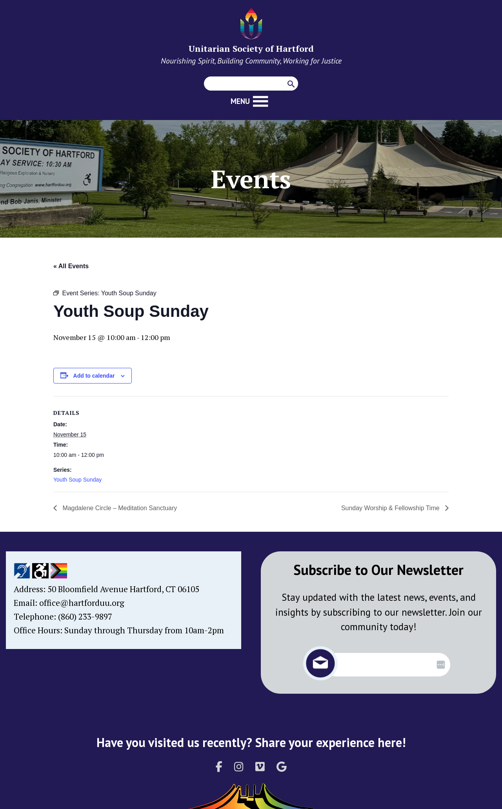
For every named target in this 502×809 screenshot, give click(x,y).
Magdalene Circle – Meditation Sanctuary (119, 508)
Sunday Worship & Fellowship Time (391, 508)
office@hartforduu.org (81, 602)
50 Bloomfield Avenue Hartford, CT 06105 (123, 589)
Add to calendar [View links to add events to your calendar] (94, 376)
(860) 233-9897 (85, 616)
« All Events (71, 266)
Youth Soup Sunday (77, 479)
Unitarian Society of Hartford (251, 48)
